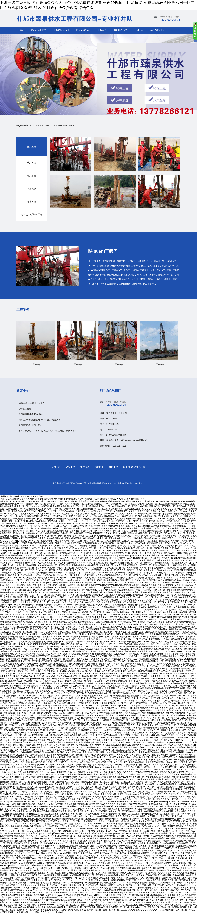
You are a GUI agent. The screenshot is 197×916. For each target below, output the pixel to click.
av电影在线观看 (42, 833)
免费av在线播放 (157, 656)
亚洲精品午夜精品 (30, 858)
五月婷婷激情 (46, 666)
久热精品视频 (59, 693)
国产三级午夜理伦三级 (116, 826)
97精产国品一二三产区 (59, 560)
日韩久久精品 (149, 597)
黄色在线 (126, 725)
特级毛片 (99, 710)
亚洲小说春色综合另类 (38, 528)
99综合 (118, 794)
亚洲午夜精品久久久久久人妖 (121, 541)
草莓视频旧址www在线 (43, 755)
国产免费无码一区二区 (145, 568)
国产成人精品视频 (106, 767)
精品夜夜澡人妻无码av (83, 536)
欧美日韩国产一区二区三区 (164, 887)
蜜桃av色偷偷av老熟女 (78, 602)
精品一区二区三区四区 (156, 521)
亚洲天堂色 (164, 769)
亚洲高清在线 (20, 836)
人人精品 (192, 708)
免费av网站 (109, 851)
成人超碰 (103, 782)
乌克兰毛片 (95, 661)
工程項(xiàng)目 (61, 30)
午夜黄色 (110, 718)
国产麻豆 (49, 883)
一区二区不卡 (46, 836)
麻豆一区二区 (34, 627)
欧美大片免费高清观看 (88, 632)
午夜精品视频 (37, 681)
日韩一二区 (153, 693)
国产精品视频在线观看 (78, 656)
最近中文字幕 (42, 725)
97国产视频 (94, 602)
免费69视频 (5, 661)
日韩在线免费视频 (116, 698)
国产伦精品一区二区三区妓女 (70, 553)
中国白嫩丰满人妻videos (10, 550)
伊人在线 (57, 705)
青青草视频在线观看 (82, 622)
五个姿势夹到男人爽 (118, 555)
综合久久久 (140, 878)
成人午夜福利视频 (137, 750)
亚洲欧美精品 (136, 597)
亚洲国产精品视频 (154, 868)
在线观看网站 (124, 892)
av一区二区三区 (54, 875)
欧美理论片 (133, 609)
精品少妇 (59, 664)
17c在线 (65, 885)
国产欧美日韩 (145, 673)
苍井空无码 (182, 681)
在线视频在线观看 (17, 639)
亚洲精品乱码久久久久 (96, 641)
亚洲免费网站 (148, 728)
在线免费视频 (47, 543)
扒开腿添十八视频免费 (135, 521)
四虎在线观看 (93, 597)
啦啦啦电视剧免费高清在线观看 (153, 890)
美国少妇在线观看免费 (17, 627)
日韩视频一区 (7, 890)
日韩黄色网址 (47, 651)
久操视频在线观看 (137, 764)
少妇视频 (150, 750)
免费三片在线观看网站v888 (32, 767)
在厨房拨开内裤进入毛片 (145, 580)
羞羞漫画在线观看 (17, 838)
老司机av (93, 592)
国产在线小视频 (146, 841)
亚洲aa (165, 880)
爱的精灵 (143, 609)
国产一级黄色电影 (181, 760)
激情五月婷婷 (184, 629)
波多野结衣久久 (142, 590)
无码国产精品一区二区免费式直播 (129, 634)
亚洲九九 (192, 528)
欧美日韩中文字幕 (165, 762)
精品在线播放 (15, 617)
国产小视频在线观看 (47, 580)
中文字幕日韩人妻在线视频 (175, 644)
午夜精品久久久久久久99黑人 (57, 846)
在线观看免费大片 (101, 563)
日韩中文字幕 (86, 563)
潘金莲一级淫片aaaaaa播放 (130, 796)
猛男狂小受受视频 (162, 518)
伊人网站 (147, 757)
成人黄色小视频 (20, 742)
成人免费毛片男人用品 (111, 673)
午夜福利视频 (115, 883)
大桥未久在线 (188, 546)
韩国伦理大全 (120, 762)
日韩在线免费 (174, 890)
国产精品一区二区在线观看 (109, 688)
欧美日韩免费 (76, 686)
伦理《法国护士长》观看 (143, 853)
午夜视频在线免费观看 (143, 518)
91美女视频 (170, 558)
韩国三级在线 (186, 826)
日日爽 (60, 573)
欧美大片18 (181, 595)
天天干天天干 (36, 900)
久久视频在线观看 (84, 769)
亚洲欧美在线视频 (48, 523)
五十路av (180, 558)
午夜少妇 (4, 617)
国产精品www (75, 614)
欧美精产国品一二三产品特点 (34, 718)
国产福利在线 (134, 789)
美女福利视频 (93, 774)
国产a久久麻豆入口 (149, 787)
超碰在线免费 (54, 698)
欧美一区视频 (51, 831)
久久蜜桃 (4, 838)
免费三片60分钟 (48, 915)
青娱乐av (176, 563)
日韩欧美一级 (118, 666)
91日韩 (25, 826)
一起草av (97, 769)
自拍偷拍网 (153, 705)
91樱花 (159, 855)
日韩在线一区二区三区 (126, 838)
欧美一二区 (29, 597)
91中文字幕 (33, 693)
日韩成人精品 (33, 523)
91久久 (65, 548)
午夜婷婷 (130, 868)
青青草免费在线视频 (110, 528)
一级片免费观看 (71, 521)
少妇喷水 (65, 686)
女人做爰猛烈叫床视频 (182, 553)
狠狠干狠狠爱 (95, 747)
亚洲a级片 (42, 698)
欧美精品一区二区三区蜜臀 (34, 550)
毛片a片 (92, 656)
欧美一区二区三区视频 (170, 523)
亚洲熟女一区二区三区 (94, 804)
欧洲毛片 (77, 577)
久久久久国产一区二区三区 (163, 678)
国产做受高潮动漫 (39, 546)
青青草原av (31, 747)
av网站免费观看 (134, 828)
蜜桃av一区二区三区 (109, 644)
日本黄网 (63, 587)
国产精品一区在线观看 (58, 732)
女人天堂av (166, 752)
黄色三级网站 (57, 740)
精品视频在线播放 (95, 607)
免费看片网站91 (189, 543)
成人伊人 (171, 730)
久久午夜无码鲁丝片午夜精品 (73, 644)
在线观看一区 (31, 521)
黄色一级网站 (150, 762)
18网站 (121, 878)
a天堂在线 (125, 824)
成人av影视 (138, 622)
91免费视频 (125, 730)
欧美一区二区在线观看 (27, 568)
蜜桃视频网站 (44, 863)
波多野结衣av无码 (46, 609)
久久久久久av (46, 688)
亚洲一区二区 (163, 745)
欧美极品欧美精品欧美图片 (178, 592)
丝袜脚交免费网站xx (84, 897)
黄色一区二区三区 (119, 912)
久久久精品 (155, 639)
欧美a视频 (181, 701)
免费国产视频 (126, 518)
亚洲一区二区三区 (106, 550)
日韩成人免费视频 (126, 691)
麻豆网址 (60, 673)
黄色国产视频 (76, 676)
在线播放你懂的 (127, 632)
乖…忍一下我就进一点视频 (134, 688)
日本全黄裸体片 (102, 555)
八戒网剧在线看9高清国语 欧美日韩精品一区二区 (26, 560)
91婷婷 (180, 789)
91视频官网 (116, 725)
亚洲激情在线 (85, 799)
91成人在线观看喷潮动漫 (58, 533)
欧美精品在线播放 (90, 732)
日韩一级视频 (107, 755)
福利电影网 (35, 890)
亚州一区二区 (43, 735)
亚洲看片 (143, 654)
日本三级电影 (133, 523)
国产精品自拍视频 (27, 526)
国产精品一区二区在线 (60, 828)
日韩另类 (165, 892)
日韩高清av (42, 824)
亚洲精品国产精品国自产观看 (37, 518)
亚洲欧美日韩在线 (171, 577)
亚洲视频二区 (85, 548)
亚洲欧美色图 (82, 654)
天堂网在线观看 (30, 609)
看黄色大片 (171, 789)
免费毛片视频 (118, 521)
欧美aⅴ (134, 671)
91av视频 (32, 735)
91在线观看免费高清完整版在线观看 (85, 742)
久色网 (76, 792)
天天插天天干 (72, 609)
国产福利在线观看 (30, 794)
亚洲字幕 (36, 602)
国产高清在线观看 (16, 673)
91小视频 (146, 607)
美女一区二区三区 (136, 546)
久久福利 (45, 629)
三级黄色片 (172, 521)
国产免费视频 (189, 536)
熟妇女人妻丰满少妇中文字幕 (40, 538)
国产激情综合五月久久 (10, 548)
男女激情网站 (177, 518)
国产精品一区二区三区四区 (156, 622)
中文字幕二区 (98, 892)
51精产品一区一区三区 (185, 742)
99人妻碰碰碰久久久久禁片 (126, 531)
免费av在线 (70, 769)
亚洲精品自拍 (87, 533)
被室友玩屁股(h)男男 (78, 701)
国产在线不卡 (65, 718)
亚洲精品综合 (188, 587)
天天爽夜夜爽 (133, 570)
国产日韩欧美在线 (139, 528)
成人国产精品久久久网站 (164, 737)
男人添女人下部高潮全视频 (53, 600)
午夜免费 (128, 887)
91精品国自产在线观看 (79, 671)
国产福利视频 (68, 705)
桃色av (95, 548)
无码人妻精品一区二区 (62, 683)
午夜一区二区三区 (128, 708)
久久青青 (188, 607)
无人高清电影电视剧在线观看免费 (170, 811)
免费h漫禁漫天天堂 (109, 816)
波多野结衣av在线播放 (154, 725)
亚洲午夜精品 (112, 646)
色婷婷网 (107, 595)
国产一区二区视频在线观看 (12, 531)
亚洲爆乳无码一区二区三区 (16, 577)
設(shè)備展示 (83, 30)
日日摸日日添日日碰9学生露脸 (82, 575)
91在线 (48, 752)
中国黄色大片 (56, 821)
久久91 (69, 755)
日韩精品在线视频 (79, 725)
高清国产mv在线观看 (108, 592)
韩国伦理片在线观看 (180, 703)
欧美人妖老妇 (43, 895)
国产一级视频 (100, 887)
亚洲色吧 (68, 573)
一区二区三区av (160, 605)
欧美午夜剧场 (6, 536)
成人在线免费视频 (163, 651)
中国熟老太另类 (49, 762)
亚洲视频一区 (157, 742)
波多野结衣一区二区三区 (29, 777)
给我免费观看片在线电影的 (48, 686)
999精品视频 (182, 555)
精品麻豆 (75, 563)
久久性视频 (63, 585)
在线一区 (159, 828)
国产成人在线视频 (103, 577)
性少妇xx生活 (94, 681)
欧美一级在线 (46, 865)
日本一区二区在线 (88, 833)
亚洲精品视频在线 (118, 900)
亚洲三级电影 (111, 624)
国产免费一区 (37, 555)
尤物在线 (87, 518)
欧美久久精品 (178, 651)
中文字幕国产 (132, 841)
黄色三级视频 (13, 824)
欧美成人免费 (185, 575)
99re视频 (88, 683)
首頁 (22, 30)
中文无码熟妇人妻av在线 (107, 890)
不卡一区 (96, 600)
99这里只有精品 (93, 528)
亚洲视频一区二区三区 (151, 683)
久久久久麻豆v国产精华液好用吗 (175, 609)
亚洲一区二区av (127, 526)
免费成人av (171, 624)
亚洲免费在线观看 (149, 661)
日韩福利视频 (156, 740)
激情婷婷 (131, 855)
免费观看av (126, 858)
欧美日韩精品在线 (32, 641)
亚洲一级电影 (49, 784)
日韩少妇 (150, 666)
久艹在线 (106, 654)
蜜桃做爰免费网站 (58, 760)
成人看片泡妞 (67, 605)
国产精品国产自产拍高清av (12, 575)
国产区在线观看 (189, 732)
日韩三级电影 (127, 865)
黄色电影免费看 (135, 843)
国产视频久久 (57, 696)
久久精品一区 (168, 646)
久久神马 (130, 590)
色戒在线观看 (57, 521)
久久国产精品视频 (91, 816)
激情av (95, 521)
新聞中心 (138, 30)
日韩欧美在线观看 (140, 538)
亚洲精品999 (10, 811)
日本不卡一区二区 (42, 597)
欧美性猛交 (181, 737)
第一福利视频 (56, 713)
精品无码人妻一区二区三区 (89, 708)
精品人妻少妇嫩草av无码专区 (80, 526)
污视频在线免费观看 (55, 910)
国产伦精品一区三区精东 (142, 592)
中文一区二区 (82, 883)
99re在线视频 (78, 718)
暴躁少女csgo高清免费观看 (177, 548)
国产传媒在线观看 (30, 617)
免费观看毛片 (58, 720)
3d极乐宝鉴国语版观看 (81, 639)
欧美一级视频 (36, 607)
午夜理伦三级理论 (187, 577)
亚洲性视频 (150, 634)
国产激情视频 (80, 607)
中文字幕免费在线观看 (127, 669)
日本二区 (17, 794)
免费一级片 (89, 814)
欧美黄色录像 (154, 609)
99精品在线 (33, 885)
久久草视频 (100, 718)
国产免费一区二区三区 (149, 523)
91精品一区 (128, 614)
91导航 (101, 905)
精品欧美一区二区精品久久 (35, 649)
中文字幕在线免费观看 (146, 819)
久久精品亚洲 (82, 752)
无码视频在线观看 (114, 905)
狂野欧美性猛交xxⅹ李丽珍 (95, 750)
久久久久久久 (117, 735)
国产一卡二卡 (124, 769)
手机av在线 (32, 587)
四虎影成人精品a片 (51, 819)
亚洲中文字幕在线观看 (109, 632)
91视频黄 (179, 696)
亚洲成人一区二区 (94, 789)
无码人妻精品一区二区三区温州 (13, 629)
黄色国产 (176, 779)
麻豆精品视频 (175, 880)
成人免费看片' (43, 853)
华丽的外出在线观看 (113, 637)
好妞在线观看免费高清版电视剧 (118, 622)
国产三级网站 (27, 563)
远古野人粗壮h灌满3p (64, 796)
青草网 (57, 538)
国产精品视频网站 (17, 533)
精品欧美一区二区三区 (115, 590)
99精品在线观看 (107, 777)
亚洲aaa (35, 841)
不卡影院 (128, 577)
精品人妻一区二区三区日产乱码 (60, 789)
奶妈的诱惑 (111, 693)
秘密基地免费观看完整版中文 (59, 757)
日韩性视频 (184, 843)
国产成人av (29, 804)
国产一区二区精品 (117, 745)
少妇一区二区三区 (163, 664)
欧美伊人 (132, 720)
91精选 (182, 705)
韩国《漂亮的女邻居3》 (17, 595)
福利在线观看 (184, 538)
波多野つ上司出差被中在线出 (33, 585)
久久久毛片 (121, 713)
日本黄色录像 (72, 730)
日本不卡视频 (13, 565)
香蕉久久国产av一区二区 (11, 580)
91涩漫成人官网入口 (10, 671)
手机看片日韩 (60, 607)
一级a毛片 (71, 887)
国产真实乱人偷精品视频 (61, 880)
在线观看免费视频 (43, 720)
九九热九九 (120, 523)
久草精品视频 (96, 587)
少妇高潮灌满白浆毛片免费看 (158, 546)
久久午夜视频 (156, 577)
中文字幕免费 (44, 521)
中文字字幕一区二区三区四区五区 (61, 892)
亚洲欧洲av (89, 555)
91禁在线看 (166, 533)
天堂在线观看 (95, 654)
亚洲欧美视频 (103, 900)
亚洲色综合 (186, 523)
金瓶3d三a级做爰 (101, 565)
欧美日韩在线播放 (164, 568)
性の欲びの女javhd (30, 666)
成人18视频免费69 (23, 752)
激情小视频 (59, 755)
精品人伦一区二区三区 (118, 814)
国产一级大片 (103, 752)
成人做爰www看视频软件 (63, 752)
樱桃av (94, 723)
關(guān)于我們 (38, 30)
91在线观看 (66, 538)
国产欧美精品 (83, 784)
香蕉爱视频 (53, 546)
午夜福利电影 (129, 637)
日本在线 (59, 806)
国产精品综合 (170, 555)
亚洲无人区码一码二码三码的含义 (147, 582)
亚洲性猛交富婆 (134, 607)
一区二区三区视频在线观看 (183, 728)
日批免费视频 (60, 627)
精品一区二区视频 (22, 890)
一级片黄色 (52, 585)
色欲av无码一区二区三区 (176, 725)
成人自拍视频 (91, 580)
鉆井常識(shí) (157, 30)
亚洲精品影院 (124, 651)
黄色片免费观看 (181, 632)
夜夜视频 (93, 546)
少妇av (29, 762)
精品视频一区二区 (187, 614)
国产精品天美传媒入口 (135, 666)
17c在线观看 (80, 831)
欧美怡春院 (162, 637)
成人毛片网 (104, 548)
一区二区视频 (7, 831)
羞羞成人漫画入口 (109, 796)
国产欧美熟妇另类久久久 (27, 732)
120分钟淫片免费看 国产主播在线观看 (61, 745)
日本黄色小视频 (99, 799)
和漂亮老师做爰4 (46, 664)
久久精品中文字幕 (9, 691)
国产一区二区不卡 (59, 890)
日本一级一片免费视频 (144, 565)
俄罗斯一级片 (162, 796)
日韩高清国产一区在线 (177, 570)
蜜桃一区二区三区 (76, 814)
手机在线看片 (98, 691)
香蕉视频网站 (189, 573)
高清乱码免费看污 (119, 686)
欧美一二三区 (127, 560)
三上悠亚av (78, 868)
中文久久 (81, 801)
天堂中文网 (106, 760)
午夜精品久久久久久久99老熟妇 (79, 565)
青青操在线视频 (180, 568)
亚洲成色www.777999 (173, 654)
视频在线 (115, 708)
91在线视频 (70, 673)
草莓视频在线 (44, 760)
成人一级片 (88, 819)
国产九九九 (108, 607)
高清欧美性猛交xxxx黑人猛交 (175, 683)
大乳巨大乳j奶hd (169, 560)
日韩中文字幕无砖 (95, 595)
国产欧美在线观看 (177, 799)
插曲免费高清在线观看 (65, 646)
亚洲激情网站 (190, 533)
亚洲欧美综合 (9, 637)
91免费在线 (108, 573)
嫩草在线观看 (111, 892)
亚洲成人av (118, 536)
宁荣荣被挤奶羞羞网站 (32, 819)
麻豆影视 (70, 737)
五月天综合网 (159, 905)
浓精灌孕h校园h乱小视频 (182, 590)
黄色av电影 (65, 816)
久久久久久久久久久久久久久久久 (153, 612)
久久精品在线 (71, 910)
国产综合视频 (100, 526)
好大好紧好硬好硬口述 (114, 543)
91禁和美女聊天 (186, 757)
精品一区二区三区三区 (137, 641)
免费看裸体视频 (8, 686)
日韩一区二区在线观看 (11, 718)
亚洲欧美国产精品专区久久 (103, 523)
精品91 (167, 828)
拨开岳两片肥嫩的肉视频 (112, 740)
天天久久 (90, 811)
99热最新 (190, 878)
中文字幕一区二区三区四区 (23, 573)
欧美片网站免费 (155, 528)
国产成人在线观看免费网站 (122, 568)
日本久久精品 (34, 912)
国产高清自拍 (130, 536)
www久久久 (178, 875)
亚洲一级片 (12, 646)
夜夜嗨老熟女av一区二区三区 (117, 710)
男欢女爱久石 (21, 541)
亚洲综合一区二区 (42, 605)
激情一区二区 (23, 637)
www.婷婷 (55, 605)
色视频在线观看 (159, 730)
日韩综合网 (53, 718)
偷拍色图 (159, 848)
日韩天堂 (60, 769)
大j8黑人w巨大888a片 (168, 705)
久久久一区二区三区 (57, 612)
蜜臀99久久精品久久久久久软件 (176, 602)
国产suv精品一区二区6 (137, 627)
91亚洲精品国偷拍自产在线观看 (145, 710)
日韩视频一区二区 (160, 701)
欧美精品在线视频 (163, 565)
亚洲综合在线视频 (74, 518)
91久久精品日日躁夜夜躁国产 (98, 666)
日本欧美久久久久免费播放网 (169, 573)
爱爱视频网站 (137, 725)
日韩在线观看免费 (112, 730)
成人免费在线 (124, 592)
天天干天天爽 (140, 563)
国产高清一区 (68, 568)
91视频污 (193, 683)
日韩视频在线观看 (105, 656)
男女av (130, 809)
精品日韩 (152, 745)
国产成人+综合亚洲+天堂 (178, 831)
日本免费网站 (15, 883)
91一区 (14, 676)
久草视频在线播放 (121, 597)
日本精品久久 (39, 671)
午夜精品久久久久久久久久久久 (66, 659)
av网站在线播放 (74, 582)
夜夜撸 (4, 673)
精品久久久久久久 (170, 614)
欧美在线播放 (81, 681)
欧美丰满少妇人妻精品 (34, 531)
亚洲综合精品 (83, 661)
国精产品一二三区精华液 (170, 693)
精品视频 (136, 870)
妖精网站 (161, 819)
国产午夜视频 (158, 548)
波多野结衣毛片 (166, 659)
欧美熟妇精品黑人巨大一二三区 (13, 863)
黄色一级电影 (178, 885)
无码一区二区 (58, 565)
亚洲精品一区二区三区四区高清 (112, 627)
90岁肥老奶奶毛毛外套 (160, 590)
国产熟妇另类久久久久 (118, 659)
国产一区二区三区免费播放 (151, 555)
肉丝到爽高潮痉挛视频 (144, 691)
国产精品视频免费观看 (139, 656)
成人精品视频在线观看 (118, 750)
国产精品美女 (37, 614)
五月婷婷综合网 (80, 755)
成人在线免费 (146, 605)
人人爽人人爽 (123, 757)
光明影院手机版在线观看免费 (150, 536)
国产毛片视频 (127, 580)
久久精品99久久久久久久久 (21, 605)
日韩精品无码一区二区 (18, 725)
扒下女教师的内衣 (130, 605)
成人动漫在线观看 (153, 560)
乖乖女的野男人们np (50, 848)
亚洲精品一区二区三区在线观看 (72, 774)
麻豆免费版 (75, 533)
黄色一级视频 (77, 816)
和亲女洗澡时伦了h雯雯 (49, 794)
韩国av (179, 627)
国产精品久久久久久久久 (33, 883)
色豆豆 (96, 651)
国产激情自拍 (167, 649)
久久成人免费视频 (167, 912)
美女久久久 (144, 742)
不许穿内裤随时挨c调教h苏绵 (70, 555)
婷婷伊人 (160, 708)
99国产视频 (21, 686)
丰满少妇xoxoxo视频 (109, 676)
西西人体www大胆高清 (46, 570)
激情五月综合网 (75, 767)
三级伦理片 (78, 683)
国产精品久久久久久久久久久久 (23, 887)
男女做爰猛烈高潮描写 (32, 728)
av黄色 (193, 548)
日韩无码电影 (113, 526)
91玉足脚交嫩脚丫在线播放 (148, 755)
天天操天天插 (176, 691)
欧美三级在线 (124, 558)
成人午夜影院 (153, 676)
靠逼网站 (101, 833)
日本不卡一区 (108, 742)
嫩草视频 (191, 521)
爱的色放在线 (127, 565)
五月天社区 (64, 546)
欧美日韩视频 (70, 740)
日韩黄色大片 (159, 531)
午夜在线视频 (32, 536)
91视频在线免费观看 (75, 666)
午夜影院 (70, 681)
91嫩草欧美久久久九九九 (33, 654)
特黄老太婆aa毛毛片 (119, 548)
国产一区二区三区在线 (41, 565)
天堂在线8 (73, 548)
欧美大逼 (90, 718)
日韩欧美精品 (114, 875)
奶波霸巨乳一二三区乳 (92, 614)
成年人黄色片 (23, 553)
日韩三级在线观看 (165, 580)
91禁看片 (7, 742)
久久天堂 (71, 654)
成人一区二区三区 (29, 548)
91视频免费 (57, 809)
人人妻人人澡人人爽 (169, 688)
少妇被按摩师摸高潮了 (150, 649)
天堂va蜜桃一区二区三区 (33, 683)
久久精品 (106, 686)
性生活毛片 (117, 801)
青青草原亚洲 (111, 691)
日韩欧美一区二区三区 (45, 526)
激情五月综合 (62, 671)
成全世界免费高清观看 (106, 715)
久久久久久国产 (14, 772)
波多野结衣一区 (176, 796)
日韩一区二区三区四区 (103, 629)
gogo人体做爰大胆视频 (28, 796)
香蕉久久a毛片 (20, 831)
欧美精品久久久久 (84, 651)
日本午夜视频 (53, 905)
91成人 (28, 558)
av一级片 (178, 536)
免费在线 (146, 619)
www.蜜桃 (115, 617)
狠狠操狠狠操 (126, 582)
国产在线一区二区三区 (85, 715)
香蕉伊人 (58, 883)
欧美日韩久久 (135, 659)
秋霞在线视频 (25, 705)
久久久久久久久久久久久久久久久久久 (136, 602)
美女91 (177, 634)
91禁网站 (74, 833)
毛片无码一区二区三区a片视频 (22, 656)
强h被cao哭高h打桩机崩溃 (106, 728)
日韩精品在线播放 (150, 553)
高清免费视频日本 (180, 565)
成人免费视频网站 (135, 762)
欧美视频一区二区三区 (23, 634)
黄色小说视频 (26, 897)
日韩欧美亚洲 (96, 671)
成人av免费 (56, 597)
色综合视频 (94, 558)
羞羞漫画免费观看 (105, 580)
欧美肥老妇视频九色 (110, 602)
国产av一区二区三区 (97, 585)
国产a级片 (149, 804)
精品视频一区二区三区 (133, 801)
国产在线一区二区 (139, 550)
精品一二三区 (77, 543)
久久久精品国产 (121, 656)
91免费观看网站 (170, 538)
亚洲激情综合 (19, 536)
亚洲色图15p (146, 737)
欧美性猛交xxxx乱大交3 (67, 678)
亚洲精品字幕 (75, 592)
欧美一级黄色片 (84, 892)
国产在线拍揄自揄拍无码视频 (29, 669)
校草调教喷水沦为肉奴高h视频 (176, 582)
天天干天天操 (90, 713)
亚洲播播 (143, 848)
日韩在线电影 (69, 883)
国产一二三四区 (174, 526)
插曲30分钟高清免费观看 (177, 619)
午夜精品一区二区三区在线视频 (36, 622)
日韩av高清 (50, 678)
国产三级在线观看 (58, 863)
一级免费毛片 (121, 546)
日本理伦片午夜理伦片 (46, 553)
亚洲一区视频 (25, 907)
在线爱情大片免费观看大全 (145, 792)
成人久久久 (74, 900)
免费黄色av (146, 870)
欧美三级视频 (51, 531)
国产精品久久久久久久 (94, 590)
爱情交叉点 (161, 597)
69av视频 (4, 546)
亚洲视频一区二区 (75, 590)
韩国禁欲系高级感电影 (73, 713)
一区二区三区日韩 (32, 590)
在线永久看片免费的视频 (130, 728)
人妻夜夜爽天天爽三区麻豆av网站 (149, 809)
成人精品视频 (96, 838)
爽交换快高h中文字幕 (94, 664)
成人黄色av (115, 565)
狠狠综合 (37, 762)
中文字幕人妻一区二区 (51, 782)
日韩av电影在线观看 (37, 742)
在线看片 (167, 528)
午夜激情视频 (15, 853)
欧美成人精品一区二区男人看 (154, 617)
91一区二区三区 (57, 735)
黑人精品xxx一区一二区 (143, 600)
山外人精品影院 (171, 600)
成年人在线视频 (172, 531)
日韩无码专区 (121, 641)
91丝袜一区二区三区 (66, 570)
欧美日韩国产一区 (63, 723)
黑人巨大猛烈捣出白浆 (63, 577)
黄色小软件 (39, 563)
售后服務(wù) (120, 30)
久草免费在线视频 (87, 624)
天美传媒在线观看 (118, 575)
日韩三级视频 (101, 814)
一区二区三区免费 (124, 705)
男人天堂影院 (64, 531)
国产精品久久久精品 (103, 533)
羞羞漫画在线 (75, 878)
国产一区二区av (43, 880)
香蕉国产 (152, 732)
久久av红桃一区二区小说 (115, 570)
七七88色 (182, 521)
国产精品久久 (120, 732)
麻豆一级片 (61, 526)
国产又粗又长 (77, 875)
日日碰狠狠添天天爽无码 (103, 531)
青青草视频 (149, 664)
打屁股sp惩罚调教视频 (155, 715)
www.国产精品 (50, 555)
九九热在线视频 (71, 809)
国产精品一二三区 (143, 526)
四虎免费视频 (72, 632)
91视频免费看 (187, 777)
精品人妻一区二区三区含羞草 (122, 703)
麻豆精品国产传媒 (38, 905)
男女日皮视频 (21, 801)
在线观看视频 (99, 538)
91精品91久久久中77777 (99, 725)
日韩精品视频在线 (30, 772)
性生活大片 (83, 558)
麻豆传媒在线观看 (30, 774)
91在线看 (126, 678)
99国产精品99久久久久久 (18, 555)
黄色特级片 (140, 868)
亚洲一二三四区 (70, 558)
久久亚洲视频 (66, 794)
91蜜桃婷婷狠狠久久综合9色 (97, 868)
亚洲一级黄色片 (76, 580)
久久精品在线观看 (169, 698)
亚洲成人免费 (141, 752)
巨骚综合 (4, 523)
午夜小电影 (22, 715)
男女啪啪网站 (34, 629)
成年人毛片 (34, 582)
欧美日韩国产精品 (13, 683)
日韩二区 (157, 602)
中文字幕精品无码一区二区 (94, 826)
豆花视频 (172, 804)
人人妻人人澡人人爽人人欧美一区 (59, 634)
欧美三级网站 (53, 536)
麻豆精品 (91, 806)
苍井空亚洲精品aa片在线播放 (157, 585)
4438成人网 (21, 523)
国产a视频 (168, 536)
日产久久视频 (6, 745)
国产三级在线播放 (122, 671)
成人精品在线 (59, 737)
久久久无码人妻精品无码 (185, 659)
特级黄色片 (117, 577)
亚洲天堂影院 (107, 828)
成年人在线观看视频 (84, 634)
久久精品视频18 (134, 713)
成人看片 (32, 708)
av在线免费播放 (153, 735)
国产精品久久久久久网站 (96, 619)
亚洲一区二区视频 (83, 600)
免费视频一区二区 (41, 828)
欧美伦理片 (133, 555)
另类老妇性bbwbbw (54, 897)
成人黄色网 (47, 577)
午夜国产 (116, 865)
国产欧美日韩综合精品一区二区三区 (122, 612)
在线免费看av (169, 595)
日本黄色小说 (23, 632)
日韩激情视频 (48, 590)
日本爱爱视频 (75, 732)
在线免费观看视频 (106, 546)
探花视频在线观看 (90, 821)
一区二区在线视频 (45, 691)
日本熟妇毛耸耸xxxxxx (186, 887)
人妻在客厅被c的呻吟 (79, 560)
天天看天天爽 (181, 661)
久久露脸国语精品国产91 (61, 838)
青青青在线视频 (179, 528)
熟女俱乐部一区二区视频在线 (129, 806)
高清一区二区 (135, 683)
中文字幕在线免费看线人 (149, 533)
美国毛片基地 (117, 654)
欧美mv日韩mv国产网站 (47, 715)
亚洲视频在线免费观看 (15, 816)
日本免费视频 (189, 627)
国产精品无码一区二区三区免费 (14, 582)
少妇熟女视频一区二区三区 (32, 678)
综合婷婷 (79, 568)
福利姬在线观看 (185, 597)
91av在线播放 (187, 720)
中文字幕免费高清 (83, 836)
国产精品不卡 (136, 885)
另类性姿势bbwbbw (152, 541)
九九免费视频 (120, 607)
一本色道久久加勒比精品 (119, 619)
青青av (70, 607)
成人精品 (166, 703)
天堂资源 (170, 819)
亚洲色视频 (83, 843)
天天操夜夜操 (39, 558)
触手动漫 (49, 575)
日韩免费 (11, 553)
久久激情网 (43, 548)
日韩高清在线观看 (149, 587)
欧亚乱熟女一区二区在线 (14, 782)
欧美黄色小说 (11, 855)
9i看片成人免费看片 (145, 708)
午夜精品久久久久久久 (180, 550)
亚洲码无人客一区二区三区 (166, 575)
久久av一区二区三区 (16, 720)
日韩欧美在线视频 (171, 868)
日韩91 (83, 595)
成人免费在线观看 (141, 639)
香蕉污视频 (139, 646)
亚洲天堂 (160, 782)
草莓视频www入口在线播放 (173, 639)
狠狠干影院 (114, 720)
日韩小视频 (53, 649)
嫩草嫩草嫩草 (47, 627)
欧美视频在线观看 (185, 838)
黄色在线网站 (47, 777)
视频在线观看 (66, 848)
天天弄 (134, 629)
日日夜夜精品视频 (135, 573)
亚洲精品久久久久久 (103, 536)
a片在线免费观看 (16, 521)
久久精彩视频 (156, 538)
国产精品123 (114, 560)
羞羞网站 (88, 553)
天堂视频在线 (26, 671)
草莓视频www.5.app (78, 585)
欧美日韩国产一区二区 (94, 543)
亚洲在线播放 (98, 518)
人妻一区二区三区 (82, 523)
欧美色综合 (138, 595)
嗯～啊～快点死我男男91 (140, 548)
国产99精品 (167, 760)
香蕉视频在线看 (82, 870)
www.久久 (17, 826)
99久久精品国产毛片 (127, 624)
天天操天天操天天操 (37, 541)
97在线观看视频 (159, 526)
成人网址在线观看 (51, 644)
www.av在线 (102, 713)
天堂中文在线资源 (17, 892)
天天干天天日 (13, 848)
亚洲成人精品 (49, 779)
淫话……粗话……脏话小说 (85, 550)
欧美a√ (143, 789)
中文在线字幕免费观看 (48, 637)
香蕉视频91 (165, 774)
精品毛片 (78, 541)
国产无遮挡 (108, 671)
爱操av (59, 915)
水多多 (120, 715)
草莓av (169, 669)
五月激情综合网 (61, 575)
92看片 (12, 523)
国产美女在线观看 (38, 757)
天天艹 (142, 570)
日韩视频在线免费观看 (30, 848)
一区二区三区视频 (94, 573)
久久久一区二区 (47, 602)
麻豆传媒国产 (129, 905)
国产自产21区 (131, 902)
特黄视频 (49, 563)
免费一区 (76, 723)
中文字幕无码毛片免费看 (120, 701)
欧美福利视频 (114, 824)
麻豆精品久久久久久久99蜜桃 (20, 703)
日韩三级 (48, 737)
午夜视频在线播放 (91, 676)
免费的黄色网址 (58, 518)
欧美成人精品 (146, 531)
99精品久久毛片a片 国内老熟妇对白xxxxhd (23, 769)
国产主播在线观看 (67, 860)
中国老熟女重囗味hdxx (130, 821)
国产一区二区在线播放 (133, 860)
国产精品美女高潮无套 (17, 528)
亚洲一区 (73, 708)
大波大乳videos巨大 (70, 595)
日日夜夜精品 (107, 649)
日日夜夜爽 (139, 560)
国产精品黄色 (165, 553)
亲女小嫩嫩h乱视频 (108, 558)
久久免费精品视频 (43, 809)
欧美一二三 (53, 764)
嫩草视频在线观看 (109, 651)
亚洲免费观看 (120, 573)
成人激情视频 (181, 814)
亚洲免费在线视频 (49, 701)
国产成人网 (172, 597)
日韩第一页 (8, 836)
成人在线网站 (68, 902)
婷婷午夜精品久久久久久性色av (152, 629)
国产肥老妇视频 (170, 740)
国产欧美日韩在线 (102, 855)
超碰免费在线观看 (185, 560)
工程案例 (102, 30)
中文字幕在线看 (126, 646)
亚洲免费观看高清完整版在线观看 (48, 703)
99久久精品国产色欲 (53, 750)
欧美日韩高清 (85, 745)
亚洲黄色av (22, 612)
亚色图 (85, 592)
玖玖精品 (139, 541)
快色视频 (80, 860)
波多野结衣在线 (112, 518)
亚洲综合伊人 (98, 622)
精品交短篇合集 (181, 764)
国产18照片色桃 (43, 696)
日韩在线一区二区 (85, 629)
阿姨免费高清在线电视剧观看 (158, 779)
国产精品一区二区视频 (36, 533)
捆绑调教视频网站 (122, 553)
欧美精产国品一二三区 (178, 637)
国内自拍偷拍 (136, 757)
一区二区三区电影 (77, 528)
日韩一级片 (122, 609)
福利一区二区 (35, 577)
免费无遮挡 (69, 897)
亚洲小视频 (24, 607)
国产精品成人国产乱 (92, 686)
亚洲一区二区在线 (62, 639)
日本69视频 (143, 718)
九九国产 (61, 681)
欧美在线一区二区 (124, 792)
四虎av (139, 855)
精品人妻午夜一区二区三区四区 (73, 637)
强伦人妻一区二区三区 (28, 664)
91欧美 (112, 713)
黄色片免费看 (93, 841)
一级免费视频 (88, 577)
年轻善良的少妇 (147, 575)
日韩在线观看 (138, 784)
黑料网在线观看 (70, 843)
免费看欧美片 (9, 732)
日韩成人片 (62, 767)
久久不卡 (32, 863)
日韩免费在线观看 (35, 737)
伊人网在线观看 (137, 804)
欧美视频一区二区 (73, 720)
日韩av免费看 (103, 575)
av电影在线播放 (165, 784)
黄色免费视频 (126, 831)
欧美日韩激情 (19, 762)
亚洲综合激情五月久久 (15, 659)
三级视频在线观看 (156, 627)
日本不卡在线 (125, 737)
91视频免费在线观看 (75, 693)
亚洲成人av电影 (113, 538)
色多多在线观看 (167, 710)
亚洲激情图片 (133, 575)
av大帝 (117, 580)
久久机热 (51, 550)
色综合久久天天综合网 (134, 715)
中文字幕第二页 (140, 705)
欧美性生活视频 (112, 639)
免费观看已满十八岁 (72, 821)
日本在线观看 (178, 755)
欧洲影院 (13, 546)
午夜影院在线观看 (108, 609)
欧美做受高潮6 (53, 541)
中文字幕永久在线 (182, 649)
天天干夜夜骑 (45, 659)
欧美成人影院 (94, 755)
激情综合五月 (154, 752)
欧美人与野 (178, 533)
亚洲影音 (109, 863)
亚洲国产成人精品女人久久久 (78, 691)
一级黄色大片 (114, 846)
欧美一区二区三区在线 (104, 634)
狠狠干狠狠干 (120, 649)
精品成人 (42, 536)
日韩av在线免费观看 (99, 659)
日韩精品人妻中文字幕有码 (183, 686)
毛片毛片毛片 (109, 902)
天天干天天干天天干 (48, 774)
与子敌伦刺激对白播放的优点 (179, 824)
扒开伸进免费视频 (64, 550)
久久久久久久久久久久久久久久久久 (167, 607)
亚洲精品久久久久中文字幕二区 (87, 794)
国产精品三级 (73, 612)
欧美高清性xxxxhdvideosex (44, 907)
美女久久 (130, 782)
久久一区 (84, 612)
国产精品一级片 (58, 629)
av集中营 (72, 587)
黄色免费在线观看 (93, 605)
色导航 (105, 883)
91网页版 (33, 637)
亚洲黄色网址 (74, 890)
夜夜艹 (76, 855)
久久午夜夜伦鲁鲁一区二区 (49, 568)
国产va (115, 760)
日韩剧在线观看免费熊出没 (117, 804)
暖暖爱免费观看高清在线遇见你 (159, 764)
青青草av (181, 821)
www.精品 (28, 814)
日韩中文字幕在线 (171, 826)
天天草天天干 (101, 875)
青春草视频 (79, 605)
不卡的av (192, 860)
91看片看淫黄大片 (76, 863)
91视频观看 (33, 713)
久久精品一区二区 (97, 612)
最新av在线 (126, 875)
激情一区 (176, 585)
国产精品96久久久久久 (117, 585)
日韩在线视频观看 (45, 639)
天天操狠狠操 (88, 582)
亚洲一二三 (151, 632)
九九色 (110, 641)
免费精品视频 (105, 521)
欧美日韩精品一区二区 (82, 538)
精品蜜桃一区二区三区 (79, 779)
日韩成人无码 (55, 548)
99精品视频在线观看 (110, 600)
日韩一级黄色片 (117, 563)
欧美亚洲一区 (37, 846)
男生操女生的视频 (178, 769)
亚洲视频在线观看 (30, 688)
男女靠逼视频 (25, 841)
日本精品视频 (13, 851)
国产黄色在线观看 (141, 577)
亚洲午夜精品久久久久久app (94, 824)
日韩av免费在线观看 (27, 691)
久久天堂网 (16, 701)
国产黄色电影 (75, 905)
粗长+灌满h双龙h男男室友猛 (95, 541)
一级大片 (86, 723)
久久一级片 (94, 560)
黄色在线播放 (125, 853)
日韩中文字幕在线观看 (149, 767)
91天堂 (32, 725)
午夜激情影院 (85, 521)
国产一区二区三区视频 (135, 543)
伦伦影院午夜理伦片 (184, 710)
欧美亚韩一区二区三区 (81, 531)
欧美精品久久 (46, 693)
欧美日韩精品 (87, 855)
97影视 (159, 634)
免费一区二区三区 (130, 673)
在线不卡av (168, 634)
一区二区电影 (152, 543)
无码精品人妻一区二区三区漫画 (148, 614)
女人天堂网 (10, 755)
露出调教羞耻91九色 (94, 787)
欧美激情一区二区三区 (21, 602)
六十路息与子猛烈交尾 (25, 880)
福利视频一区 (68, 870)
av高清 (178, 587)
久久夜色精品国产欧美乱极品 (97, 568)
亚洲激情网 (35, 915)
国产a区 (10, 541)
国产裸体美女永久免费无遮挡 (53, 582)
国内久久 (127, 747)
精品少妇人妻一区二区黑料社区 (178, 782)
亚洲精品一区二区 (65, 523)
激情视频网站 (98, 639)
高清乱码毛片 (82, 627)
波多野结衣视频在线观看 (29, 676)
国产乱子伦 (59, 777)
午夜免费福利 (133, 649)
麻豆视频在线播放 (130, 533)
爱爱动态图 (5, 538)
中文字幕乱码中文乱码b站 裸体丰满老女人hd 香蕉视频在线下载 (38, 661)
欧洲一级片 (53, 855)
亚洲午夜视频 (153, 688)
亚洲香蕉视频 (43, 821)
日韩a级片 (114, 582)
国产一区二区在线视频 (17, 592)
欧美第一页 (71, 629)
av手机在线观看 (88, 890)
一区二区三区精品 (180, 752)
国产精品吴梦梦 (29, 853)
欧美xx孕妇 (176, 546)
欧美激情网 (25, 565)
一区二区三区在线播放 (90, 760)
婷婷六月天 (142, 745)
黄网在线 (117, 533)
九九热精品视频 (30, 580)
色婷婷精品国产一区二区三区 (14, 737)
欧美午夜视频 (73, 760)
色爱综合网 (189, 796)
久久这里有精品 (106, 732)
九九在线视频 (9, 715)
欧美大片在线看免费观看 (11, 688)
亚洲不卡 (129, 563)
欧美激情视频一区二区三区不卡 (70, 669)
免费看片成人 (126, 600)
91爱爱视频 (90, 846)
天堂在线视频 (11, 664)
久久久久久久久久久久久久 (168, 777)
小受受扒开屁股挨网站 (122, 595)
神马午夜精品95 (173, 870)
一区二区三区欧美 (61, 688)
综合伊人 (100, 624)
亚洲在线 (85, 659)
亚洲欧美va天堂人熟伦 (103, 553)
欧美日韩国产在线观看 (94, 757)
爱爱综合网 (143, 693)
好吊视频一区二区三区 (186, 715)
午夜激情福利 (145, 696)
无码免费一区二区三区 (47, 656)
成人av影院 (143, 671)
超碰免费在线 (66, 792)
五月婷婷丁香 (40, 814)
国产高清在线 (174, 605)
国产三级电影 (160, 592)
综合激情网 (98, 570)
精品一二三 (10, 612)
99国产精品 (178, 762)
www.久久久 (46, 641)
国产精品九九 (157, 851)
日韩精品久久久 (110, 769)
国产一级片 (125, 528)
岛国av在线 (12, 651)
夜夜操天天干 (168, 541)
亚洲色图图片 (119, 841)
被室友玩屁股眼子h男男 (63, 836)
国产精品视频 (109, 587)
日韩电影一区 (66, 536)
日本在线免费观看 (60, 728)
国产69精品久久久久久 (89, 609)
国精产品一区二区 (19, 538)
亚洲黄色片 (97, 696)
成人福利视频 (67, 541)
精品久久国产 (157, 644)
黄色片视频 (171, 715)
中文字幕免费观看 (62, 543)
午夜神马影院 (158, 558)
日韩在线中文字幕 (165, 632)
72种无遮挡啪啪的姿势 (140, 723)
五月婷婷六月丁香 (163, 728)
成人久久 (189, 617)
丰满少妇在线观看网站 (156, 570)
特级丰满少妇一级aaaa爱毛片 (30, 750)
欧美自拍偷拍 (150, 573)
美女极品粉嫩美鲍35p (14, 558)
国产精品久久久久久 (183, 819)
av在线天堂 (136, 619)
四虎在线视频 (131, 698)
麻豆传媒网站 (83, 740)
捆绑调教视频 (15, 760)
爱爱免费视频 (62, 602)
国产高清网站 (61, 590)
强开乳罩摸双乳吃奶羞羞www (121, 811)
